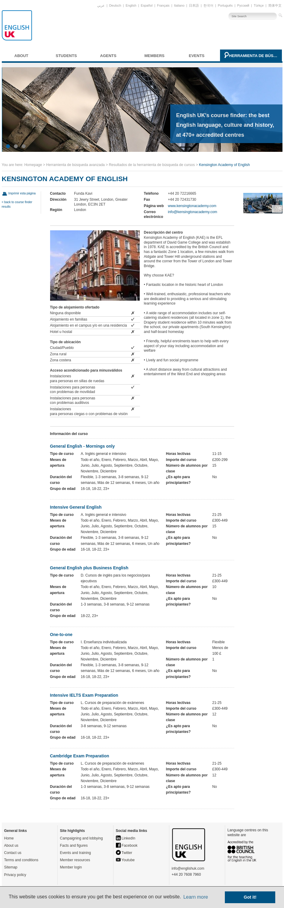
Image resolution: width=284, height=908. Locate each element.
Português (225, 5)
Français (163, 5)
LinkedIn (126, 838)
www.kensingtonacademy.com (192, 206)
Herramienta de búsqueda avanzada (254, 55)
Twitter (124, 853)
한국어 (208, 5)
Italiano (179, 5)
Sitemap (11, 867)
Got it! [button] (250, 897)
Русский (243, 5)
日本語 (194, 5)
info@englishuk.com (188, 868)
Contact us (12, 853)
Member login (71, 867)
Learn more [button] (195, 897)
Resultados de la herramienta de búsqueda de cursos (152, 165)
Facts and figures (74, 845)
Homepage (33, 165)
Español (146, 5)
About (21, 55)
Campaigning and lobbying (81, 838)
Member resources (75, 860)
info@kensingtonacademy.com (192, 212)
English (131, 5)
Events (197, 55)
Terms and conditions (21, 860)
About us (11, 845)
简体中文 (275, 5)
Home (9, 838)
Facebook (127, 845)
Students (66, 55)
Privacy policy (15, 875)
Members (154, 55)
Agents (108, 55)
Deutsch (115, 5)
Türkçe (259, 5)
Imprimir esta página (22, 193)
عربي (101, 5)
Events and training (75, 853)
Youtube (125, 860)
